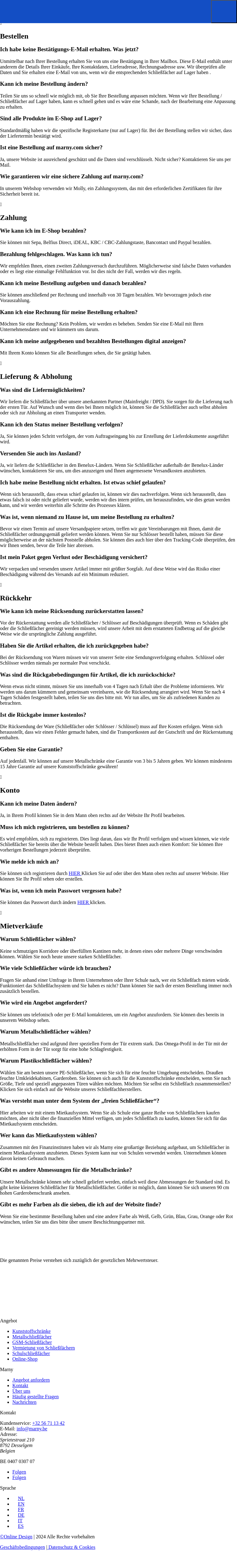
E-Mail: (7, 1428)
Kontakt (20, 1385)
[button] (224, 11)
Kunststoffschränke (31, 1331)
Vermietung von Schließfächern (43, 1347)
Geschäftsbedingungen (22, 1547)
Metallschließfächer (32, 1336)
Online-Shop (25, 1359)
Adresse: (8, 1434)
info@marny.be (32, 1428)
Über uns (21, 1391)
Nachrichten (24, 1402)
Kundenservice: (15, 1423)
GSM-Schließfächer (32, 1342)
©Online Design (16, 1536)
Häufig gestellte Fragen (35, 1396)
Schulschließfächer (31, 1353)
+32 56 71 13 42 (48, 1423)
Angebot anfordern (31, 1380)
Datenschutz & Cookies (71, 1547)
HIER (75, 873)
